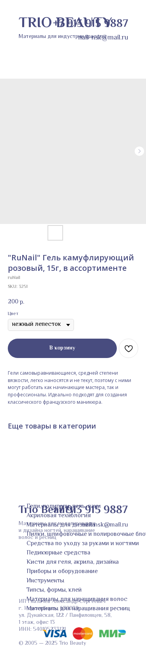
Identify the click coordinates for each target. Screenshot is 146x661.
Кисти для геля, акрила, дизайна (72, 562)
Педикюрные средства (58, 553)
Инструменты (45, 581)
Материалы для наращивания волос (76, 599)
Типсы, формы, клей (54, 590)
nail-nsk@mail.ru (105, 525)
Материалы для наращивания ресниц (78, 609)
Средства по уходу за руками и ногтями (82, 544)
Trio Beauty (46, 510)
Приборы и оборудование (62, 572)
